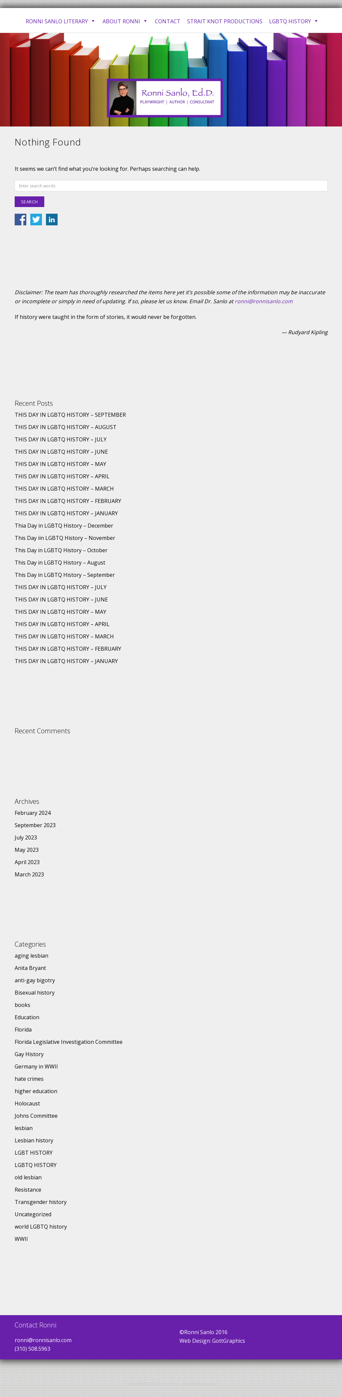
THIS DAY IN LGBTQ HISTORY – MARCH (64, 488)
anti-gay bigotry (35, 980)
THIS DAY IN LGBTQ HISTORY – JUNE (61, 451)
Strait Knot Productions (224, 21)
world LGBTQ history (41, 1226)
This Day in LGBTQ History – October (61, 550)
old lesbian (28, 1177)
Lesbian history (34, 1140)
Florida (23, 1029)
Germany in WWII (36, 1066)
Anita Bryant (30, 968)
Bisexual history (35, 992)
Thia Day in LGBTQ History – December (64, 525)
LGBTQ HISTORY (36, 1165)
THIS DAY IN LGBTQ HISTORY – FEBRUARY (68, 501)
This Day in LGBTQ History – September (65, 575)
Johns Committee (36, 1115)
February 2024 (33, 812)
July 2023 (26, 837)
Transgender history (41, 1202)
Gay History (29, 1054)
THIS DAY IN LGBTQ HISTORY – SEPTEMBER (70, 414)
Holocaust (27, 1103)
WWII (21, 1239)
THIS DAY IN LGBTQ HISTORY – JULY (61, 439)
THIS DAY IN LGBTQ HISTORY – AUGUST (66, 427)
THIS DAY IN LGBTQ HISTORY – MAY (60, 464)
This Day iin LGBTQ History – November (65, 538)
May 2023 (27, 849)
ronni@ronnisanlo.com (264, 301)
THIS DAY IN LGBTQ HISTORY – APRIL (62, 476)
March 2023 (29, 874)
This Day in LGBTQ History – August (60, 562)
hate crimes (29, 1078)
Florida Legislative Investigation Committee (69, 1042)
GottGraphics (228, 1340)
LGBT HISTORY (34, 1152)
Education (27, 1017)
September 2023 (35, 825)
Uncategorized (33, 1214)
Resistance (28, 1189)
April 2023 (27, 862)
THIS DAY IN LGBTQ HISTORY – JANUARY (66, 513)
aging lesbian (31, 955)
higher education (36, 1091)
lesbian (24, 1128)
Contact (167, 21)
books (22, 1005)
